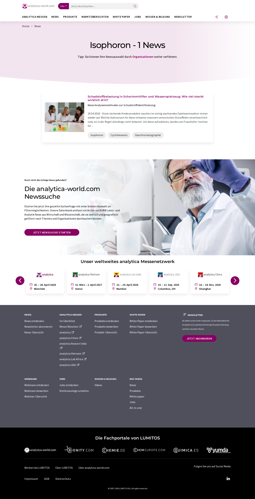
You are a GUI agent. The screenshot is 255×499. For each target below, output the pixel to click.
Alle (62, 6)
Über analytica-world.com (93, 467)
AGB (46, 478)
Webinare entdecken (36, 385)
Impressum (31, 478)
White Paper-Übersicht (143, 332)
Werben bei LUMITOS (37, 467)
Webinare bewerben (36, 391)
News (133, 385)
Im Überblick (67, 321)
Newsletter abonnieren (38, 326)
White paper (137, 396)
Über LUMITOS (64, 467)
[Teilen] (216, 17)
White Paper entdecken (143, 321)
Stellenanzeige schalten (74, 391)
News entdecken (34, 321)
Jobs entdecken (68, 385)
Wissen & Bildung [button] (157, 16)
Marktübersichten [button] (95, 16)
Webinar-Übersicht (35, 396)
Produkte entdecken (107, 321)
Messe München (70, 326)
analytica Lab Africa (73, 359)
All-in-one (136, 408)
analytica (66, 332)
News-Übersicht (34, 332)
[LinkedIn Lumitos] (228, 478)
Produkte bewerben (106, 326)
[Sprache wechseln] (226, 17)
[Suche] (135, 6)
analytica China (70, 338)
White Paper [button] (121, 16)
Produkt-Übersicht (106, 332)
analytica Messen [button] (34, 16)
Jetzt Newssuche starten (52, 232)
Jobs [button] (137, 16)
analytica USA (69, 365)
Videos (98, 385)
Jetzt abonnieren (199, 338)
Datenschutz (63, 478)
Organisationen (142, 57)
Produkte (135, 391)
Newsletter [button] (183, 16)
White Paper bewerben (143, 326)
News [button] (55, 16)
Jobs (132, 402)
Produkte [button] (70, 16)
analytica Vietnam (72, 353)
